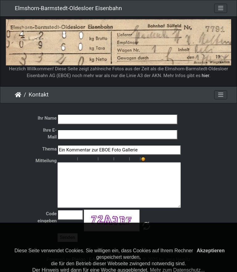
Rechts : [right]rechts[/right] (90, 159)
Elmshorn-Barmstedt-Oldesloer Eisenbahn (68, 8)
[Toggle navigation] (220, 8)
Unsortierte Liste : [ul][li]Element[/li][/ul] (100, 159)
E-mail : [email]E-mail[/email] (126, 159)
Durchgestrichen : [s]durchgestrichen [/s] (74, 159)
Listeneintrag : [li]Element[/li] (110, 159)
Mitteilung (46, 160)
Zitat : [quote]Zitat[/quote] (95, 159)
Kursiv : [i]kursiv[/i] (64, 159)
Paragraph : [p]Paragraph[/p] (80, 159)
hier (205, 75)
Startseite (18, 94)
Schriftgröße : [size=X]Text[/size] (132, 159)
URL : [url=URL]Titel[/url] (121, 159)
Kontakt (39, 94)
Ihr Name (47, 118)
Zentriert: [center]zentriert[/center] (85, 159)
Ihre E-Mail (49, 133)
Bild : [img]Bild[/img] (116, 159)
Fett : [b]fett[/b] (59, 159)
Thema (49, 149)
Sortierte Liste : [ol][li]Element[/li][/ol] (105, 159)
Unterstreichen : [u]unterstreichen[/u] (69, 159)
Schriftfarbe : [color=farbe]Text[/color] (137, 159)
